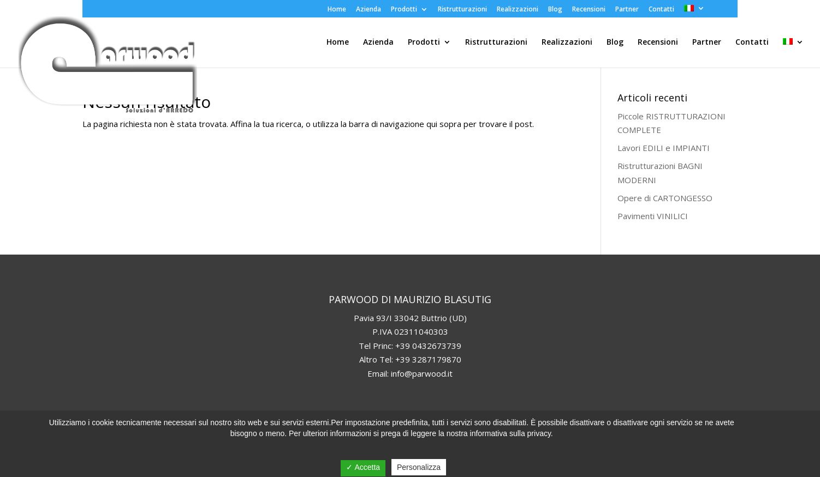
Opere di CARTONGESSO (664, 197)
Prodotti (404, 10)
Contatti (661, 10)
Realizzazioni (517, 10)
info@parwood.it (422, 373)
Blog (555, 10)
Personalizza (419, 467)
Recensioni (588, 10)
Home (337, 10)
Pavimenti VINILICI (652, 215)
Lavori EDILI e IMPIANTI (663, 147)
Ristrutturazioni (462, 10)
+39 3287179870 (428, 359)
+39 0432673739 (428, 345)
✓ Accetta (363, 467)
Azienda (368, 10)
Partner (627, 10)
